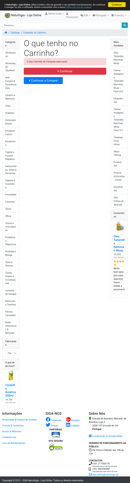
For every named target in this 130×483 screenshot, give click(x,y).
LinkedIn (72, 425)
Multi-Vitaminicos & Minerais (10, 327)
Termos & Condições (13, 425)
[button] (54, 14)
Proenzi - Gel (118, 164)
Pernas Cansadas (10, 313)
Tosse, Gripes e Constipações (10, 278)
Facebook (53, 420)
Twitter (52, 425)
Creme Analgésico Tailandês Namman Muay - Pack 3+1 (119, 120)
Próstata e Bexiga (10, 253)
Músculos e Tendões (10, 303)
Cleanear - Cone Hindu (119, 141)
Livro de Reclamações (13, 443)
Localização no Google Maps (106, 436)
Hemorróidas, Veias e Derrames (10, 170)
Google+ (73, 420)
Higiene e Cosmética (10, 184)
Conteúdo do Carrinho (34, 32)
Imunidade (10, 194)
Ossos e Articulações (10, 227)
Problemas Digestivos (10, 241)
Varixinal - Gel (119, 189)
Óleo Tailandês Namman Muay (119, 58)
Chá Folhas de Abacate (119, 201)
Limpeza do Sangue (10, 292)
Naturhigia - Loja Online (23, 15)
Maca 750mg (117, 153)
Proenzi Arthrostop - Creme (119, 176)
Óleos (8, 209)
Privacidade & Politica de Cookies (19, 419)
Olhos (8, 216)
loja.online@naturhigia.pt (103, 474)
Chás (8, 105)
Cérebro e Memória (10, 97)
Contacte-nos (9, 437)
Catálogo (15, 32)
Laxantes (10, 201)
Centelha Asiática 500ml (10, 390)
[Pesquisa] (62, 25)
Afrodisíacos (10, 54)
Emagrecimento (10, 132)
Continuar (117, 4)
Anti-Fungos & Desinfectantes (10, 82)
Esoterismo (10, 143)
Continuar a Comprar (43, 80)
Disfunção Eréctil (10, 122)
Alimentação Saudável (10, 67)
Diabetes (9, 113)
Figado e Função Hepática (10, 156)
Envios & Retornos (11, 431)
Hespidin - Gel (119, 100)
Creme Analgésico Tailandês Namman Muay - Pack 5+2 (119, 81)
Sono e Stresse (9, 264)
